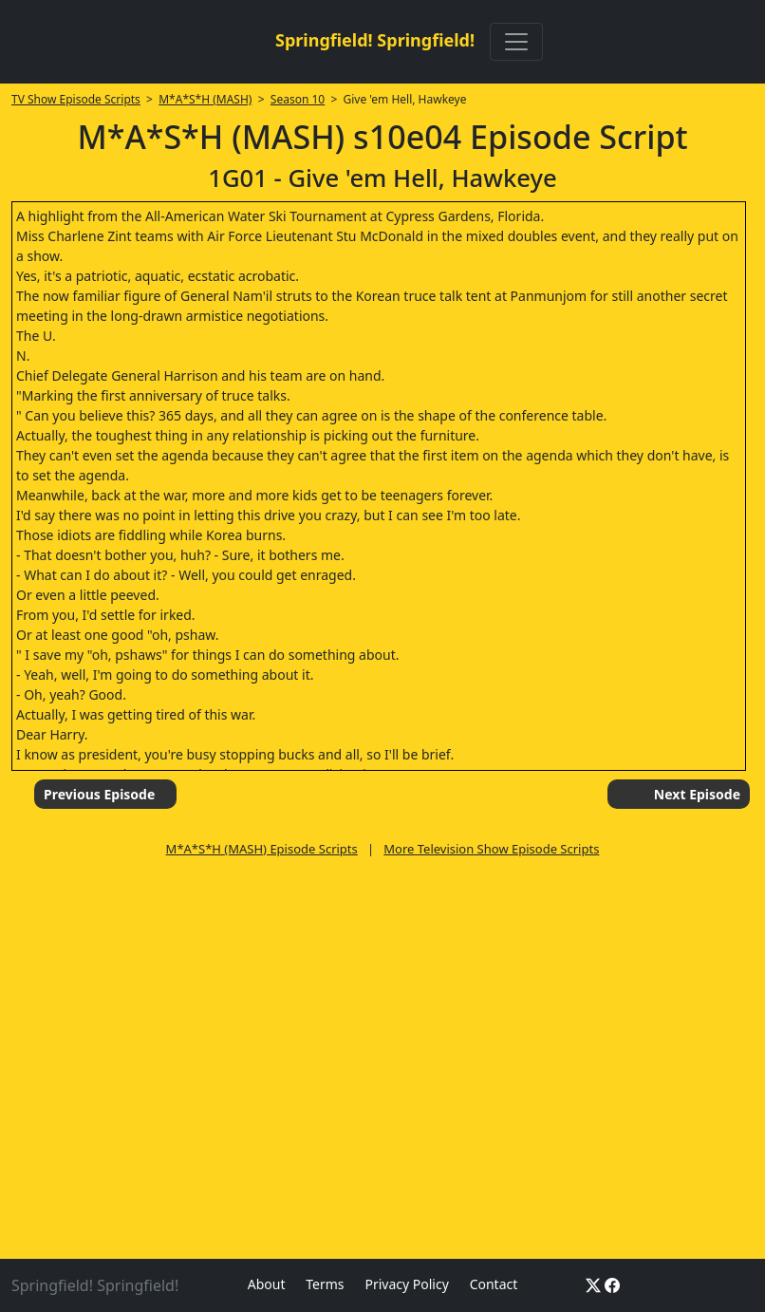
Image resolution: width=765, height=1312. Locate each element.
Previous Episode (99, 794)
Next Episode (697, 794)
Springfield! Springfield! (375, 39)
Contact (494, 1284)
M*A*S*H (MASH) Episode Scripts (262, 848)
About (267, 1284)
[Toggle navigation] (516, 42)
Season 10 (298, 99)
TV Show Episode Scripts (75, 99)
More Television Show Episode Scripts (491, 848)
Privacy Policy (406, 1284)
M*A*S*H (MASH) (205, 99)
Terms (325, 1284)
